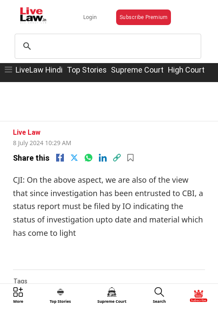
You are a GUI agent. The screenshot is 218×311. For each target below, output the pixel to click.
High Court (186, 62)
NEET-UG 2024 (66, 276)
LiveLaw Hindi (39, 62)
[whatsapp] (88, 144)
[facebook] (60, 144)
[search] (107, 38)
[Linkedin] (103, 144)
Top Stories (87, 62)
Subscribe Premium (136, 11)
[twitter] (74, 144)
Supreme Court (137, 62)
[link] (117, 144)
